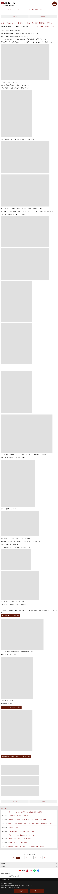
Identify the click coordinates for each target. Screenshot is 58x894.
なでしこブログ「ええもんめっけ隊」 (40, 26)
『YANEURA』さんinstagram (11, 615)
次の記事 (43, 16)
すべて (53, 26)
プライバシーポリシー (20, 885)
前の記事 (15, 16)
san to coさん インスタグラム (11, 707)
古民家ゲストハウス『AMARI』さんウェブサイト (16, 756)
